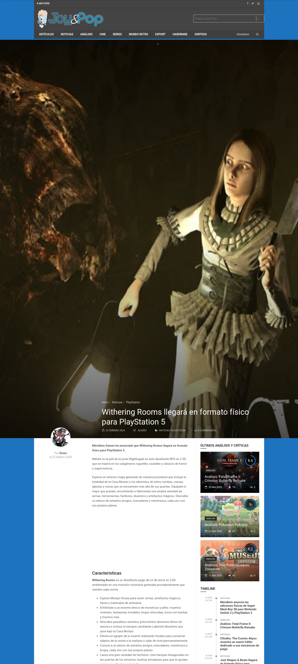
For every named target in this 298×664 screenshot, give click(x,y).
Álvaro (142, 430)
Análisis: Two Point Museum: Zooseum (227, 567)
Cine (103, 34)
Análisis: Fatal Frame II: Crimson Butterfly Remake (225, 479)
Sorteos (201, 34)
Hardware (180, 34)
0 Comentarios (207, 430)
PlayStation (133, 402)
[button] (257, 34)
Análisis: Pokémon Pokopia (226, 525)
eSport (160, 34)
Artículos (46, 34)
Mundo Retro (138, 34)
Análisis (86, 34)
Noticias (67, 34)
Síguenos (242, 34)
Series (117, 34)
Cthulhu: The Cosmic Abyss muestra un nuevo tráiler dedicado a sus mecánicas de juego (239, 644)
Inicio (105, 402)
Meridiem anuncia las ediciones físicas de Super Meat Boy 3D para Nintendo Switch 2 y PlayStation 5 (238, 607)
